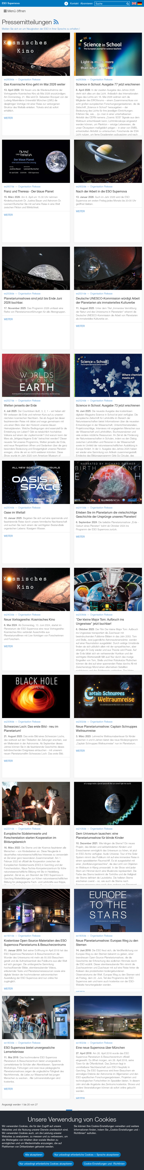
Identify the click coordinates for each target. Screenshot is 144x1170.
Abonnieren (86, 3)
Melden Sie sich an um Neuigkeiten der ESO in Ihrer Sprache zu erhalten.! (41, 28)
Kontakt (74, 3)
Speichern (14, 1152)
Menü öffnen (15, 11)
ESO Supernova (11, 3)
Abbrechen (37, 1152)
